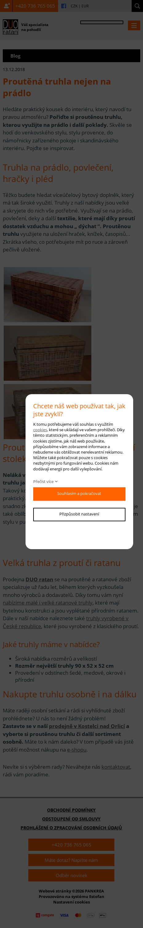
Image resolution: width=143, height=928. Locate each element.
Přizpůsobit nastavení (79, 514)
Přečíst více (43, 481)
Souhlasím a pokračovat (79, 493)
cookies (40, 429)
